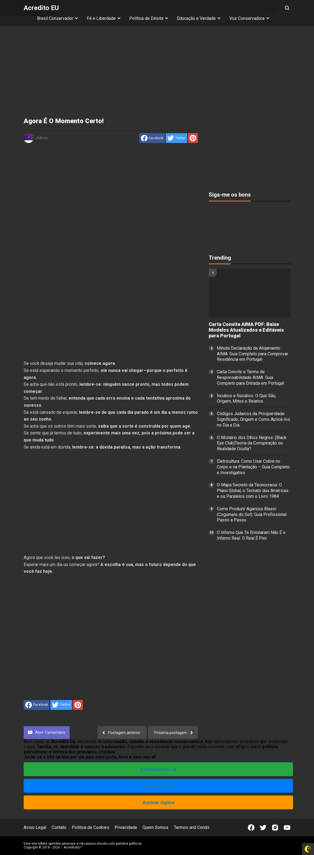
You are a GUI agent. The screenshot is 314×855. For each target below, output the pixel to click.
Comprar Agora (158, 786)
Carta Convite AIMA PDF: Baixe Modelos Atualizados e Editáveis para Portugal (246, 330)
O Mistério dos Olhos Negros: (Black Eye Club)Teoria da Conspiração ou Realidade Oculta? (252, 443)
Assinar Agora (158, 802)
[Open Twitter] (263, 827)
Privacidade (126, 827)
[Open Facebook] (251, 827)
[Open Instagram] (275, 827)
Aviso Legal (35, 827)
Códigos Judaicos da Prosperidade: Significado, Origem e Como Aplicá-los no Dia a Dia (253, 419)
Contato (59, 827)
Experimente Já (158, 769)
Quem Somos (155, 827)
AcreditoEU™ (73, 847)
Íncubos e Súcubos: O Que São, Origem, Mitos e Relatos (246, 398)
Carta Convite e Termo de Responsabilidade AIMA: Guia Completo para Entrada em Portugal (250, 377)
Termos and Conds (192, 827)
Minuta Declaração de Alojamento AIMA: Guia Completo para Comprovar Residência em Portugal (252, 354)
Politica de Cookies (90, 827)
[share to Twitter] (176, 138)
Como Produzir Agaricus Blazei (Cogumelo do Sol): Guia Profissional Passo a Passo (252, 514)
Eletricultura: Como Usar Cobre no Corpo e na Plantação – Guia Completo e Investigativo (253, 467)
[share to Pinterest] (193, 138)
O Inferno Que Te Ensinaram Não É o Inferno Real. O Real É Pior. (251, 535)
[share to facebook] (152, 138)
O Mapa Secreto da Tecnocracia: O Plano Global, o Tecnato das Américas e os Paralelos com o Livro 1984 (252, 490)
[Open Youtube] (287, 827)
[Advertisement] (157, 72)
